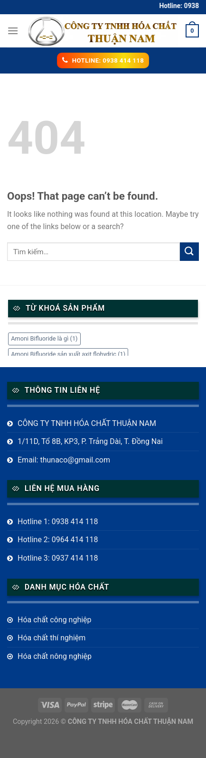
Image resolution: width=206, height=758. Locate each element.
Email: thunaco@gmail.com (64, 459)
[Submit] (189, 251)
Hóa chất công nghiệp (55, 619)
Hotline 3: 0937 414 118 (58, 558)
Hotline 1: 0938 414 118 (58, 521)
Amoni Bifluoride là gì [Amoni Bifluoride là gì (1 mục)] (44, 338)
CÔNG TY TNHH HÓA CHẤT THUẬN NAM (87, 423)
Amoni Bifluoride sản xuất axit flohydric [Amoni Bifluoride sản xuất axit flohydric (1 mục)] (68, 354)
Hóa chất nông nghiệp (55, 656)
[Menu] (13, 30)
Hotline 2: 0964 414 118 (58, 539)
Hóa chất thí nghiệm (51, 637)
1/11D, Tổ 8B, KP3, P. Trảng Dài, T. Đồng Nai (90, 441)
